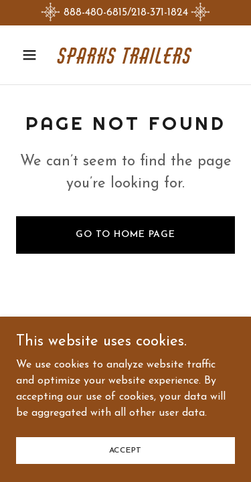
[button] (32, 55)
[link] (125, 61)
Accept (126, 450)
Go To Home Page (125, 235)
